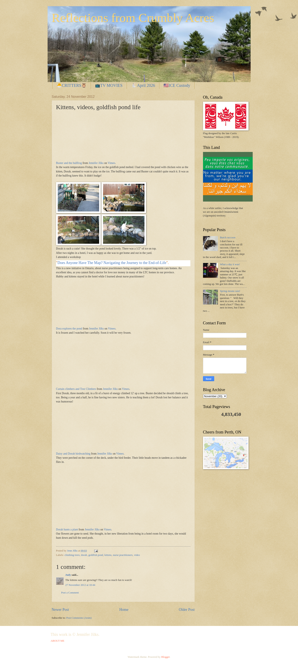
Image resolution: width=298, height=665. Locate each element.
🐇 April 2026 (143, 85)
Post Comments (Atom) (78, 617)
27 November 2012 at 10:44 (80, 585)
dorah (84, 555)
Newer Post (60, 610)
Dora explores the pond (69, 328)
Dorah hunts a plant (67, 529)
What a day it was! (230, 264)
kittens (108, 555)
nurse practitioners (123, 555)
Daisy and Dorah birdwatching (73, 453)
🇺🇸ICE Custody (176, 85)
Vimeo (111, 163)
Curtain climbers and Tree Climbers (76, 388)
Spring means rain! (230, 291)
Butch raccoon (228, 237)
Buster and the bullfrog (69, 163)
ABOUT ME (58, 640)
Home (123, 610)
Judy (68, 574)
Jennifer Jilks (96, 163)
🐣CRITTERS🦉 (72, 85)
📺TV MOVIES (109, 85)
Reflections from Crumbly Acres (133, 18)
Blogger (165, 656)
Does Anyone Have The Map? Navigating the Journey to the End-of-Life (112, 263)
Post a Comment (70, 592)
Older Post (187, 610)
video (137, 555)
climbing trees (72, 555)
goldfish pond (95, 555)
